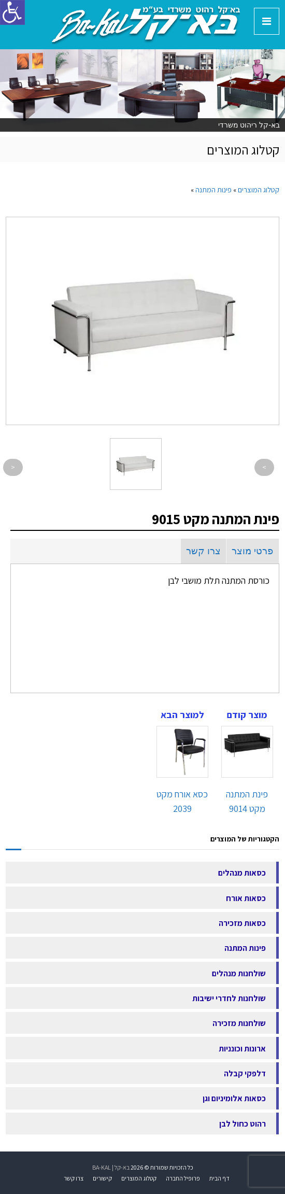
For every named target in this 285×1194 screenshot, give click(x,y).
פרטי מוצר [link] (252, 551)
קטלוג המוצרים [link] (138, 1178)
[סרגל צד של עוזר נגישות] (12, 12)
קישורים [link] (102, 1178)
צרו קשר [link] (203, 551)
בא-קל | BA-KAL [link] (111, 1167)
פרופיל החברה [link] (183, 1178)
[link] (146, 24)
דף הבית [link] (219, 1178)
